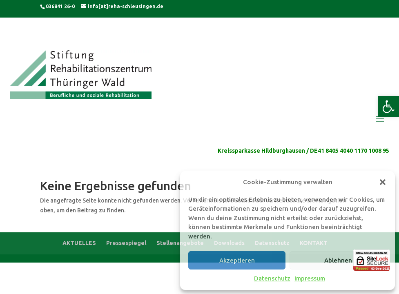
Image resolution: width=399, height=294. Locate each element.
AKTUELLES (79, 243)
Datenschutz (272, 278)
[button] (388, 106)
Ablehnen (338, 260)
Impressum (309, 278)
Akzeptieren (237, 260)
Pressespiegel (126, 243)
